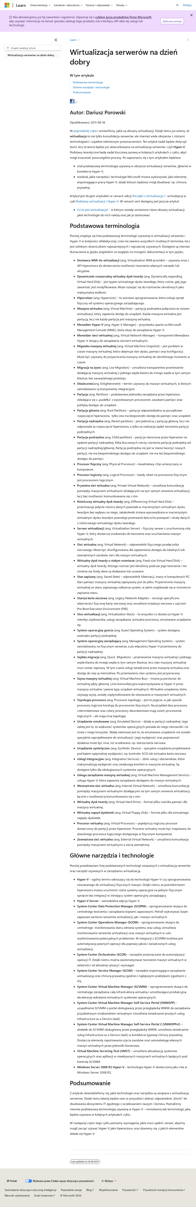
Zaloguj (187, 5)
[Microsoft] (7, 5)
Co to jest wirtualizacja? (92, 210)
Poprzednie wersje (71, 1190)
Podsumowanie (82, 92)
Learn (73, 40)
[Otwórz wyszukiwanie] (177, 5)
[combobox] (33, 48)
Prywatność (129, 1190)
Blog (88, 1190)
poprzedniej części (86, 131)
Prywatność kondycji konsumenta (163, 1190)
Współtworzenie (108, 1190)
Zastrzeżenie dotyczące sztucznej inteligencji (30, 1190)
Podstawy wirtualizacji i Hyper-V (97, 201)
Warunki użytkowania (17, 1195)
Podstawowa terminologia (88, 82)
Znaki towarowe (43, 1195)
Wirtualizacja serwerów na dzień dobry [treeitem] (31, 55)
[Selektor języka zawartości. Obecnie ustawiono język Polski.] (12, 1181)
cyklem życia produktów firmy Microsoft (123, 17)
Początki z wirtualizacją (147, 196)
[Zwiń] (56, 39)
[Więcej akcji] (188, 40)
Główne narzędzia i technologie (91, 87)
